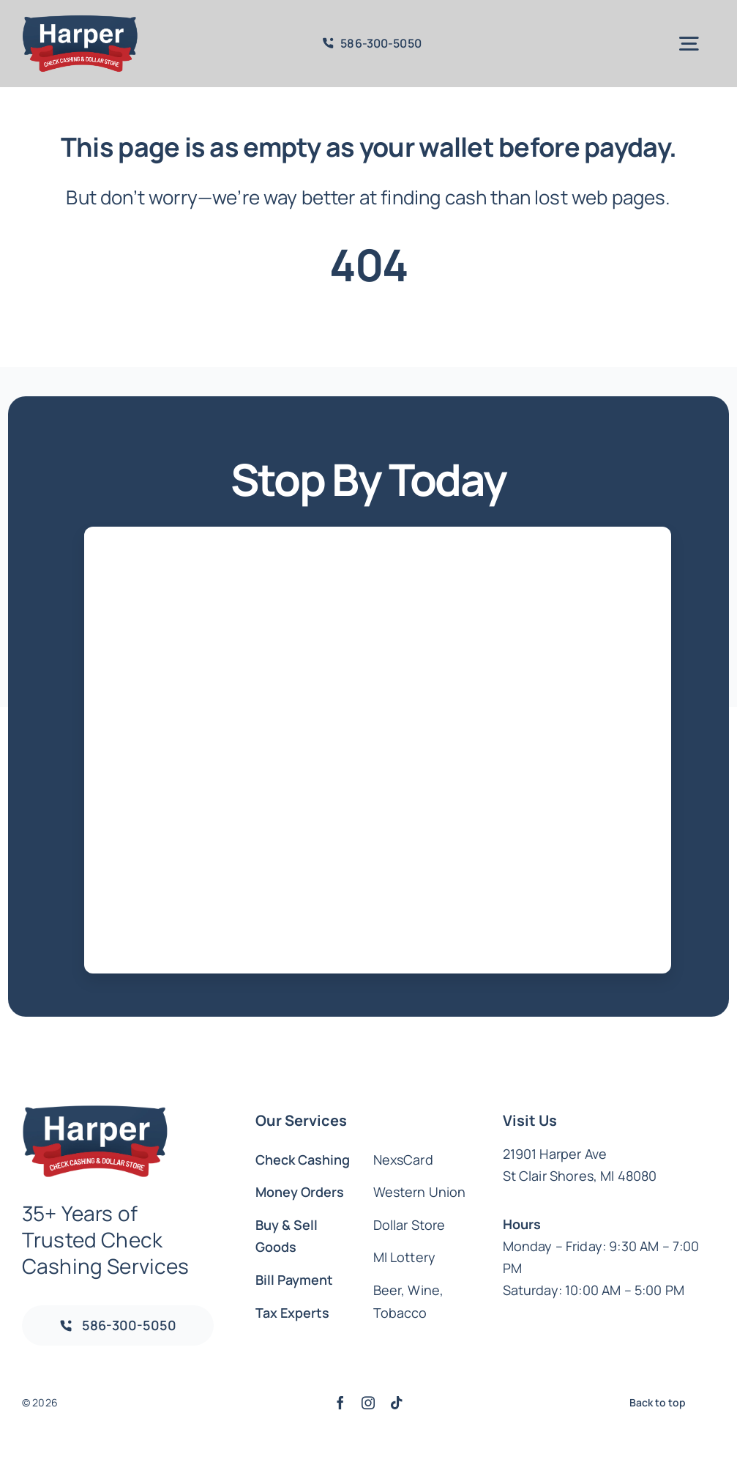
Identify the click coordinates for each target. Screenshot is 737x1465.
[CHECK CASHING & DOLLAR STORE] (80, 21)
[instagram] (368, 1402)
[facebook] (340, 1402)
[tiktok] (396, 1402)
